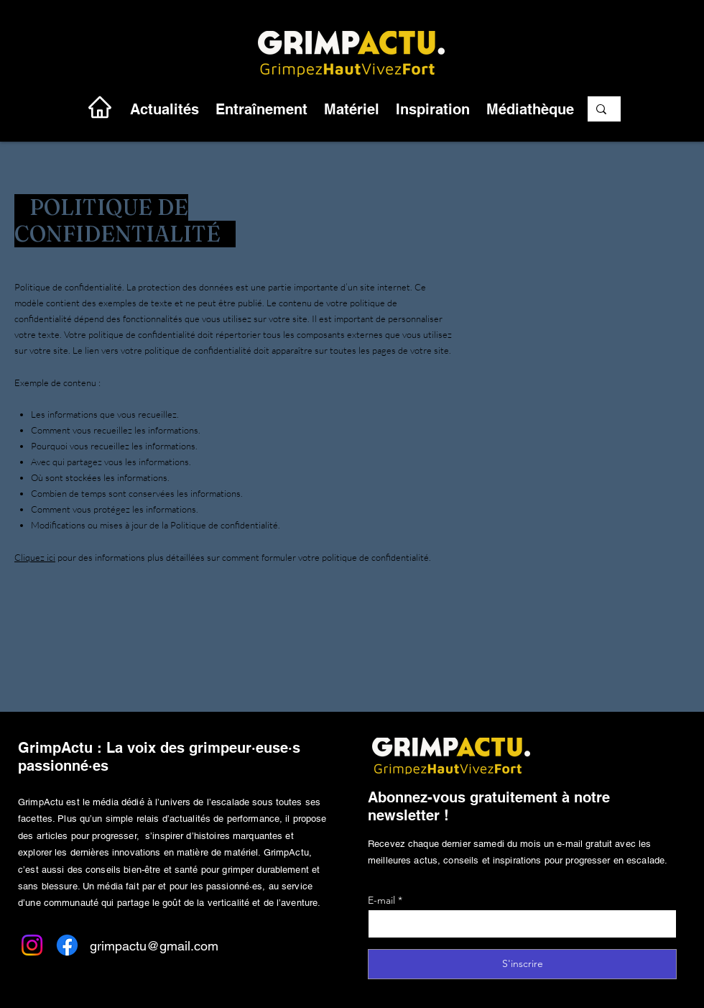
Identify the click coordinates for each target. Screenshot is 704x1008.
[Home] (99, 106)
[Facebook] (67, 945)
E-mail (381, 900)
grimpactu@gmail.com (154, 945)
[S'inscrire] (522, 964)
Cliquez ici (34, 557)
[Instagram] (32, 945)
